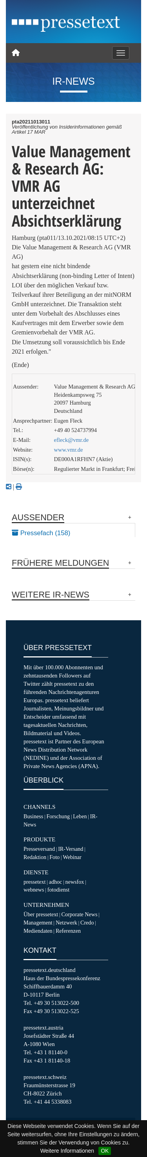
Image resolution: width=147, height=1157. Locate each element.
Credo (87, 922)
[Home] (15, 53)
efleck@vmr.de (71, 440)
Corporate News (79, 914)
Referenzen (68, 931)
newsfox (74, 882)
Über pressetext (41, 914)
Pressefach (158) (41, 533)
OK (105, 1151)
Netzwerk (66, 922)
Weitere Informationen (67, 1151)
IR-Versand (70, 849)
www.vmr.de (68, 450)
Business (33, 816)
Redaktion (35, 857)
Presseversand (39, 849)
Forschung (58, 816)
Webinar (72, 857)
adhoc (55, 882)
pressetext (34, 882)
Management (38, 922)
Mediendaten (38, 931)
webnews (34, 889)
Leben (80, 816)
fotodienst (58, 889)
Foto (54, 857)
